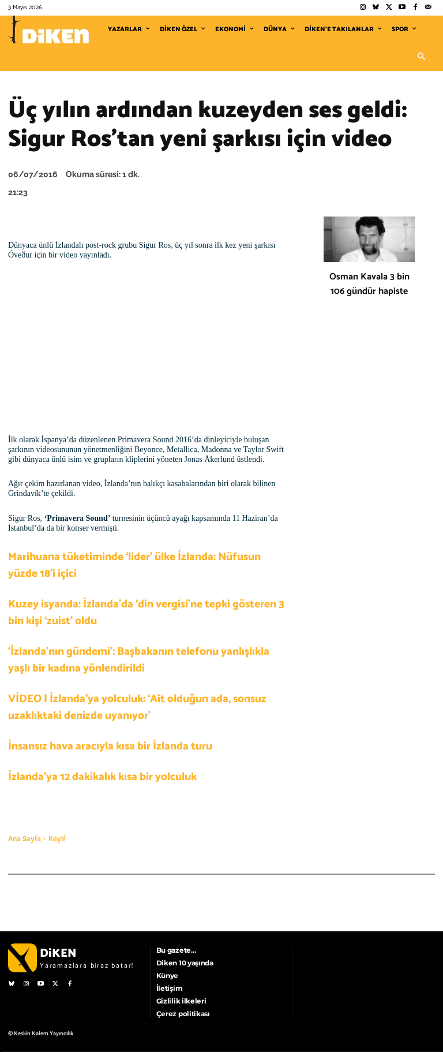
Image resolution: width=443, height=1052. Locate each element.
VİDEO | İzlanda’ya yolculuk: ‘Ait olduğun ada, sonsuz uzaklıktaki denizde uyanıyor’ (137, 707)
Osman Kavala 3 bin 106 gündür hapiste (369, 284)
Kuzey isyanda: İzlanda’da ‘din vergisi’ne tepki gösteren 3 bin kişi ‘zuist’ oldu (146, 612)
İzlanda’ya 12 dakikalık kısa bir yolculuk (102, 777)
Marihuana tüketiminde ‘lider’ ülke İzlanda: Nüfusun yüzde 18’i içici (134, 565)
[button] (421, 57)
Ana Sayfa (24, 839)
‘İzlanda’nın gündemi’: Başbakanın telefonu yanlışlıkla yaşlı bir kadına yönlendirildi (138, 660)
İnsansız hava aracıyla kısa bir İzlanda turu (110, 746)
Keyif (56, 839)
